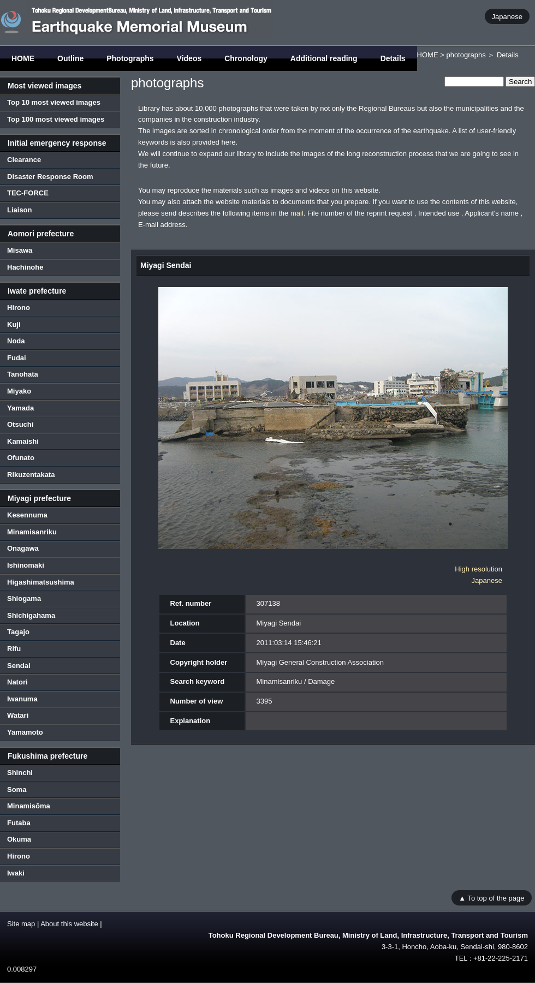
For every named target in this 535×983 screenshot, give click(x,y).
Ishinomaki (25, 565)
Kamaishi (23, 441)
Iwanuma (22, 699)
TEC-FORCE (28, 193)
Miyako (19, 391)
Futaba (19, 823)
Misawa (19, 250)
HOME (22, 58)
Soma (16, 789)
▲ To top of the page (491, 897)
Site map (21, 924)
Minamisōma (28, 806)
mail (297, 213)
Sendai (19, 666)
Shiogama (24, 598)
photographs (465, 55)
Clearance (24, 160)
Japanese (507, 16)
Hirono (18, 307)
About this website (69, 924)
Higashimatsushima (40, 582)
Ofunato (20, 458)
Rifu (14, 649)
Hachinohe (25, 267)
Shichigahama (31, 615)
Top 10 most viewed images (53, 102)
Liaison (19, 210)
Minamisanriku (32, 532)
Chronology (246, 58)
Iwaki (16, 873)
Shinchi (20, 772)
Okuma (19, 839)
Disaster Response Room (50, 176)
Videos (189, 58)
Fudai (16, 358)
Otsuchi (20, 424)
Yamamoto (25, 732)
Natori (17, 682)
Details (393, 58)
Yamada (20, 408)
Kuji (14, 324)
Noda (16, 341)
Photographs (129, 58)
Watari (17, 715)
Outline (70, 58)
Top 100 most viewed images (55, 119)
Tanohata (22, 374)
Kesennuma (27, 515)
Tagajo (18, 632)
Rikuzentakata (31, 474)
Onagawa (23, 548)
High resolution (478, 569)
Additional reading (324, 58)
